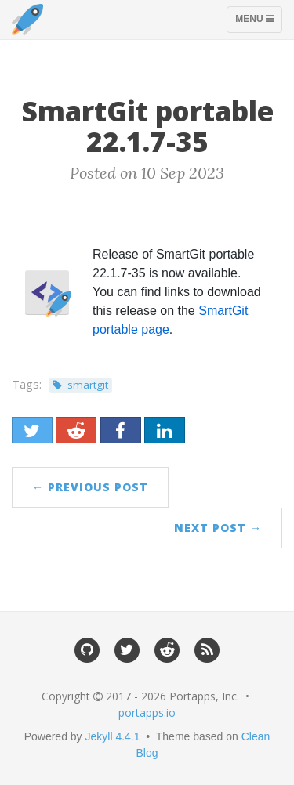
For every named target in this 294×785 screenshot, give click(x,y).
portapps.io (147, 712)
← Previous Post (90, 486)
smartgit (87, 385)
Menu (258, 23)
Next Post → (218, 527)
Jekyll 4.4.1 (112, 736)
